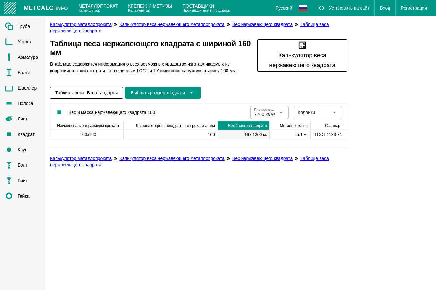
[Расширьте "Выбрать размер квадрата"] (163, 93)
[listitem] (22, 26)
